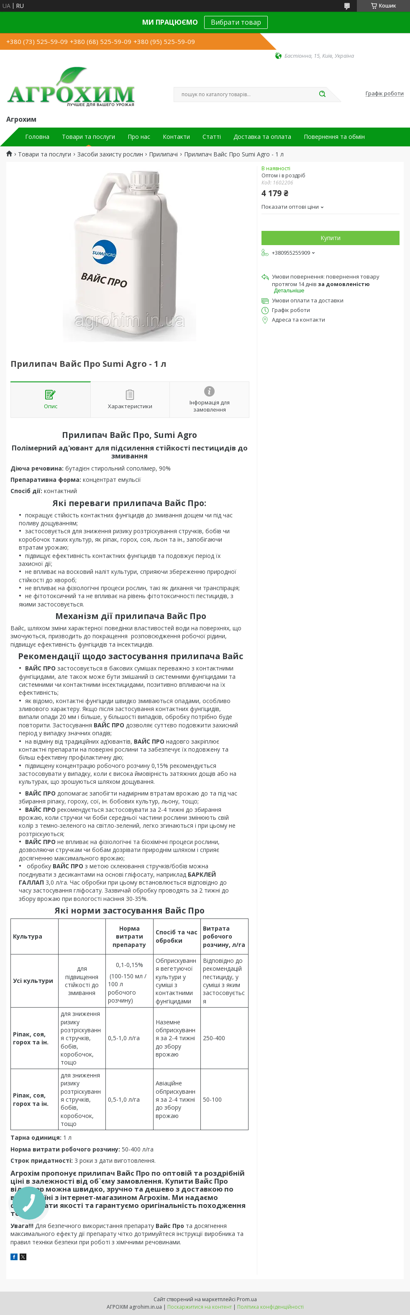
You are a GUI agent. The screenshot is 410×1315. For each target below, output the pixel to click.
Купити (330, 238)
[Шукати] (322, 94)
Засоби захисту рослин (110, 154)
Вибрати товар (236, 22)
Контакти (176, 137)
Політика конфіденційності (270, 1306)
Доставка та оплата (262, 137)
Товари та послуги (88, 137)
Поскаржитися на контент (199, 1306)
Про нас (139, 137)
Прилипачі (163, 154)
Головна (37, 137)
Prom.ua (247, 1299)
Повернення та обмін (334, 137)
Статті (211, 137)
